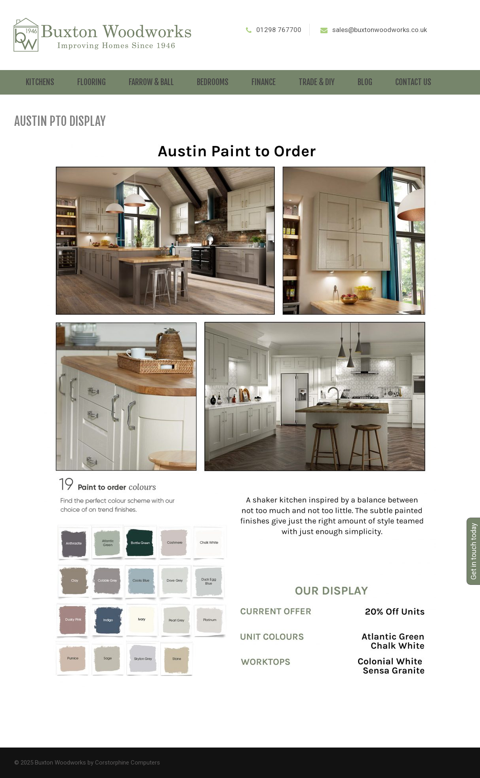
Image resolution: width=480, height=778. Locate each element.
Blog (365, 82)
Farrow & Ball (151, 82)
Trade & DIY (317, 82)
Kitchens (40, 82)
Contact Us (413, 82)
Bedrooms (213, 82)
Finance (263, 82)
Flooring (91, 82)
